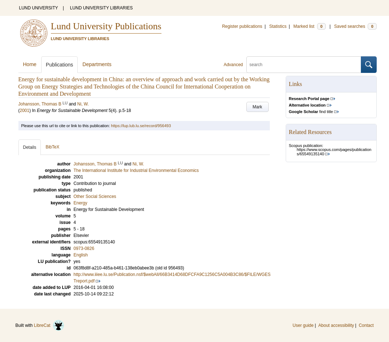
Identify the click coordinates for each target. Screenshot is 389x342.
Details (29, 147)
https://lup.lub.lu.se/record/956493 (141, 126)
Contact (366, 325)
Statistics (277, 26)
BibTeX (52, 147)
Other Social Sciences (95, 196)
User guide (303, 325)
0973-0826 (84, 248)
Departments (96, 64)
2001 (25, 110)
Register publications (242, 26)
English (81, 254)
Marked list (309, 26)
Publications (59, 65)
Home (29, 64)
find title (311, 111)
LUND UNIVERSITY (38, 7)
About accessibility (336, 325)
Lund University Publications (106, 26)
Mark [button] (257, 106)
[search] (303, 64)
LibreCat (49, 325)
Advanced (233, 64)
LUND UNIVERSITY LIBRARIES (101, 7)
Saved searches (355, 26)
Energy (80, 202)
